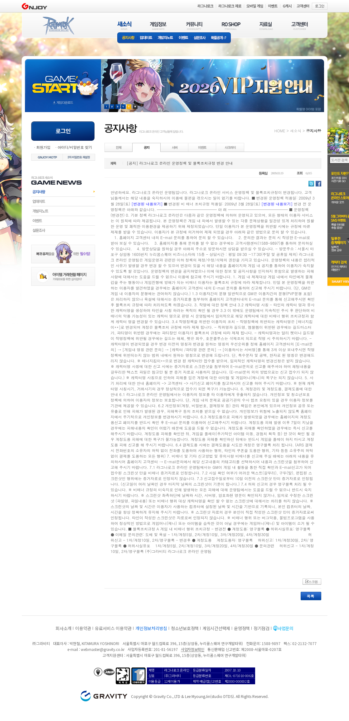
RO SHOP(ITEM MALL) (231, 25)
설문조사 (200, 38)
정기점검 (261, 628)
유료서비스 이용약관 (113, 628)
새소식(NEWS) (124, 25)
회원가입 (43, 147)
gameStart (63, 80)
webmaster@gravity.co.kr (102, 649)
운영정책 (242, 628)
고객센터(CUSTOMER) (299, 25)
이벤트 (183, 38)
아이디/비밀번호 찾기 (74, 147)
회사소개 (63, 628)
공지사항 (127, 38)
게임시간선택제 (216, 628)
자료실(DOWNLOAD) (266, 25)
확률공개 (220, 38)
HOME (279, 130)
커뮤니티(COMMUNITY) (194, 25)
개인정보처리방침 (151, 628)
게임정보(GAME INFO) (158, 25)
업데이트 (146, 38)
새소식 (295, 130)
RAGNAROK (58, 25)
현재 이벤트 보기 (135, 106)
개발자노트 (165, 38)
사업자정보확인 (192, 649)
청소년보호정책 (185, 628)
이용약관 (83, 628)
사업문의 (285, 628)
